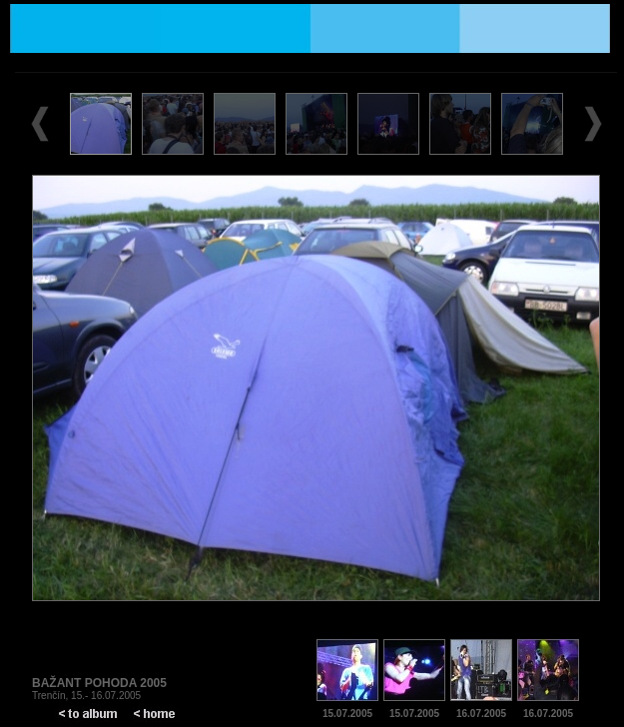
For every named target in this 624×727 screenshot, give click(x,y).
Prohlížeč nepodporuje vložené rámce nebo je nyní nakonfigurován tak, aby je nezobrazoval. (316, 345)
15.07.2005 (347, 713)
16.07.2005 (481, 713)
